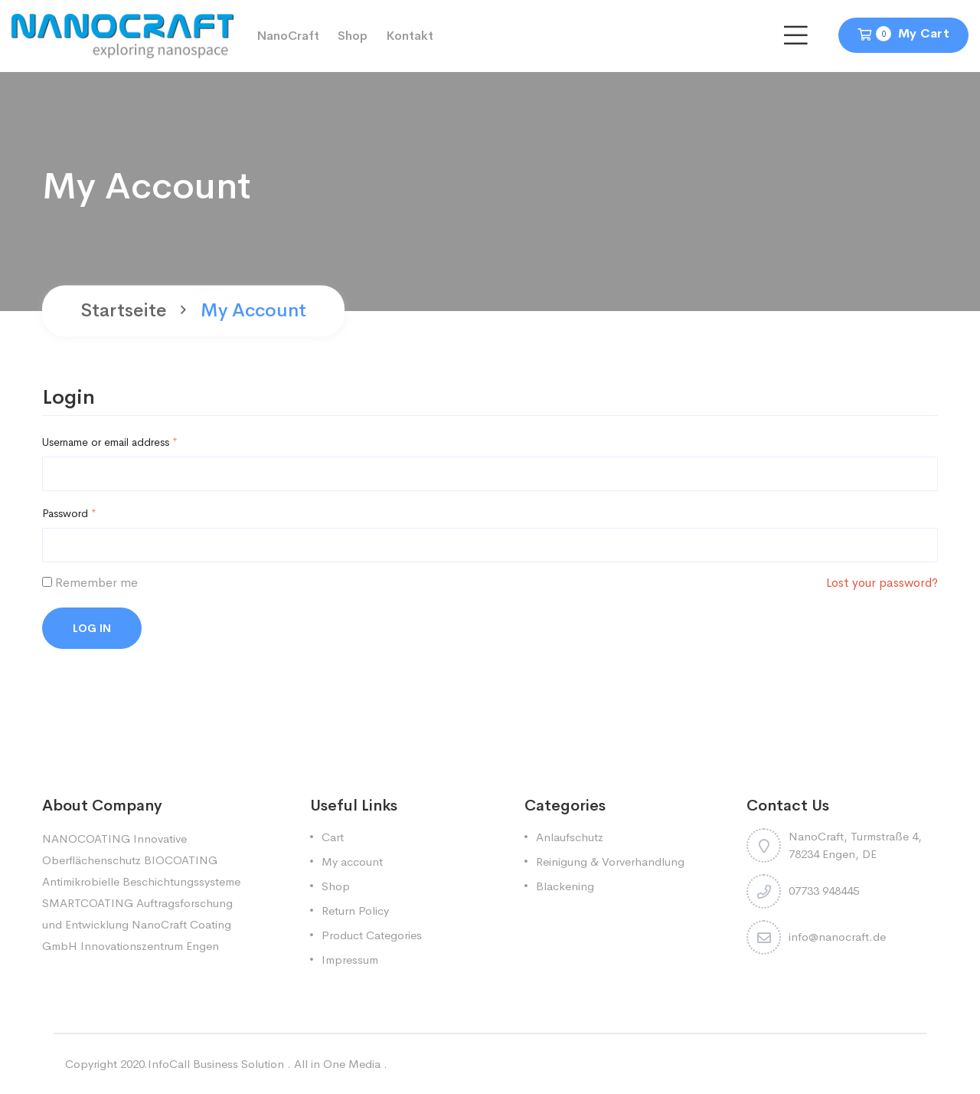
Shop (353, 36)
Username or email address (110, 442)
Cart (333, 837)
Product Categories (372, 935)
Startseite (123, 311)
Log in (92, 628)
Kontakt (409, 36)
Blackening (565, 886)
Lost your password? (882, 583)
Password (69, 513)
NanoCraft (287, 36)
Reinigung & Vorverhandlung (610, 861)
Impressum (350, 959)
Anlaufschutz (569, 837)
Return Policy (355, 910)
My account (352, 861)
